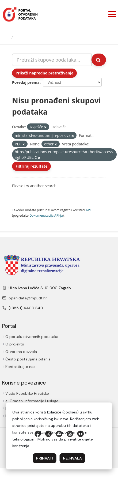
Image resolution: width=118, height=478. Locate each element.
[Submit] (99, 60)
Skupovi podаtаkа (37, 37)
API (88, 210)
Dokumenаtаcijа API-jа (46, 215)
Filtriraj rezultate (31, 166)
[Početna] (6, 37)
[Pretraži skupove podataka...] (52, 60)
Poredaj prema (26, 82)
